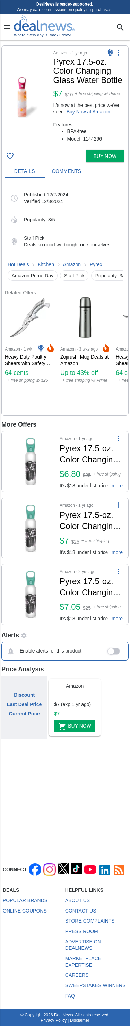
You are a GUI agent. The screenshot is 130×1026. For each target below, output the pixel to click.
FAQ (70, 996)
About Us (77, 900)
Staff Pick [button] (74, 275)
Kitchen (46, 264)
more (117, 485)
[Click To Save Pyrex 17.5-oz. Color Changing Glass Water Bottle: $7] (10, 156)
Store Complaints (90, 921)
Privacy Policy (54, 1020)
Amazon (72, 264)
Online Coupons (25, 911)
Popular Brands (25, 900)
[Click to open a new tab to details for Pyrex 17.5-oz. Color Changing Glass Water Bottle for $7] (30, 461)
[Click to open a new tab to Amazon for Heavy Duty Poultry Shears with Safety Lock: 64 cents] (30, 355)
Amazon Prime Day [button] (33, 275)
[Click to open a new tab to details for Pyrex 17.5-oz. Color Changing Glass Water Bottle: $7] (27, 98)
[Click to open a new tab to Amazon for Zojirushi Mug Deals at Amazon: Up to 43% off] (85, 355)
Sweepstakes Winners (95, 985)
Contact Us (80, 911)
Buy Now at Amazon (88, 112)
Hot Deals (18, 264)
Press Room (81, 931)
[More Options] (118, 53)
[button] (65, 96)
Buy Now (74, 726)
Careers (77, 975)
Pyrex (96, 264)
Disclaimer (79, 1020)
